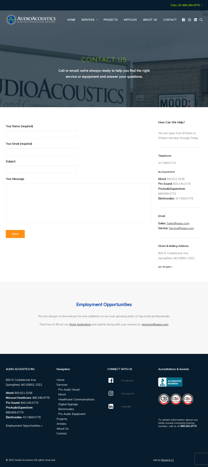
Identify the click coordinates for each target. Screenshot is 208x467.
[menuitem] (186, 5)
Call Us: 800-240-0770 (186, 5)
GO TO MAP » (165, 267)
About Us (150, 19)
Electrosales (66, 409)
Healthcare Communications (76, 399)
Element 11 (167, 459)
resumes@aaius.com (155, 324)
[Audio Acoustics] (31, 19)
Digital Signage (68, 404)
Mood (62, 394)
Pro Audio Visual (68, 389)
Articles (130, 19)
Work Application (80, 324)
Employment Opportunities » (24, 425)
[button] (184, 20)
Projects (111, 19)
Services (89, 19)
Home (71, 19)
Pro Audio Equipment (72, 414)
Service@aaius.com (181, 228)
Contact (170, 19)
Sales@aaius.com (178, 223)
